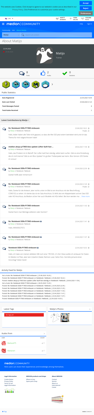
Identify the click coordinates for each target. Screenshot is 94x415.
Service (54, 381)
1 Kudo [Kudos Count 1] (84, 131)
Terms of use (8, 383)
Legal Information (10, 385)
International (56, 385)
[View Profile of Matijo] (12, 131)
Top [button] (5, 412)
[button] (86, 3)
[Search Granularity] (11, 34)
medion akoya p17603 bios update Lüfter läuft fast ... (30, 147)
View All (70, 309)
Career (54, 387)
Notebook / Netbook (23, 131)
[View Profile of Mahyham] (11, 351)
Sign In (89, 24)
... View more (85, 137)
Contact (54, 379)
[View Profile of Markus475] (11, 343)
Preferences (86, 13)
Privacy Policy (8, 381)
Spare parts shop (31, 381)
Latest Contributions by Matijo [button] (14, 120)
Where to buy (30, 379)
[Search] (56, 34)
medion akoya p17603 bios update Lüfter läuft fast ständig (28, 281)
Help (81, 24)
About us (55, 383)
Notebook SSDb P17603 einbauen (22, 247)
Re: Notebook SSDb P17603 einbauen (24, 128)
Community (6, 30)
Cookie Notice (8, 379)
